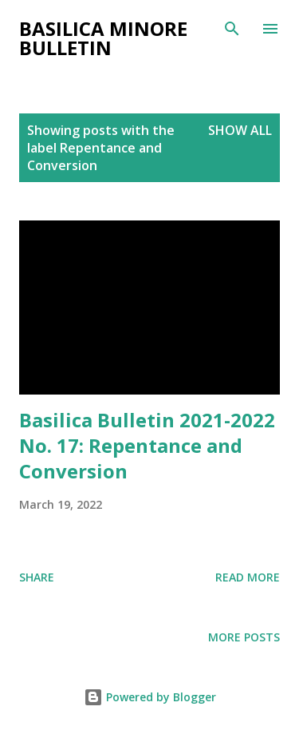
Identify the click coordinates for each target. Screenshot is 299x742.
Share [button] (36, 577)
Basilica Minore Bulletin (103, 38)
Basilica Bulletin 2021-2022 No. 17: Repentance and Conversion (147, 445)
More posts (244, 637)
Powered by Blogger (150, 696)
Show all (240, 130)
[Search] (232, 28)
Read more (247, 577)
